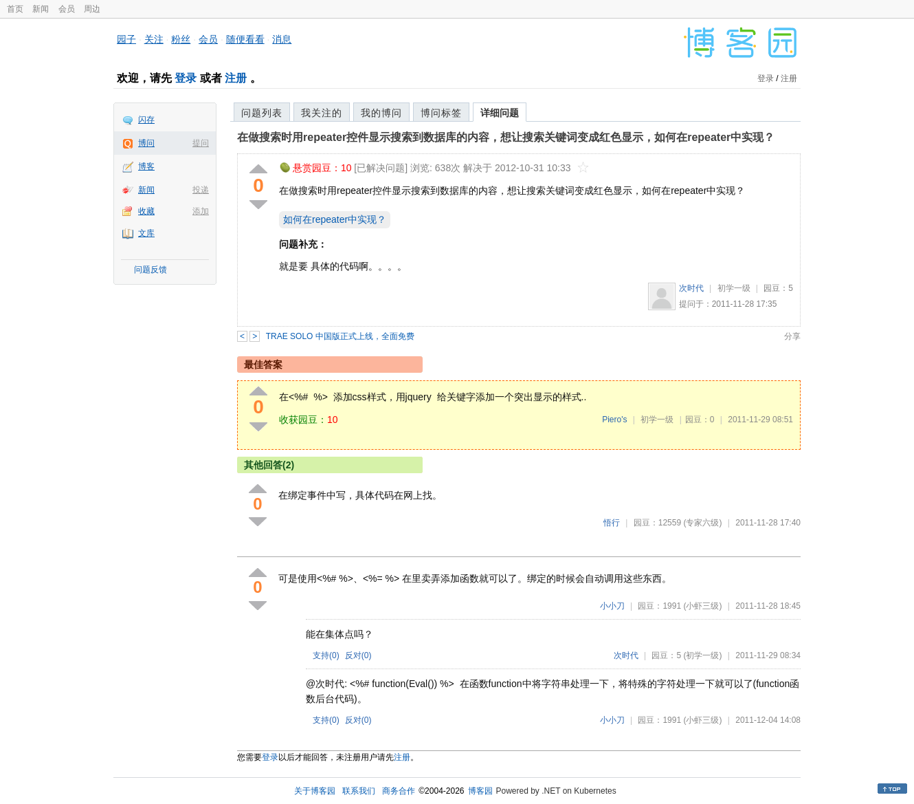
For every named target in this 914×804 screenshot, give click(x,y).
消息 (281, 39)
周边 (92, 9)
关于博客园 (314, 791)
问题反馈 (150, 269)
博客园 (480, 791)
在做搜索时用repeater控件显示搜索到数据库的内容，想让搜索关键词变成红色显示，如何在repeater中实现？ (505, 137)
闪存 (146, 119)
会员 (66, 9)
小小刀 (612, 606)
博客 (146, 166)
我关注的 (321, 112)
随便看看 (245, 39)
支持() (326, 655)
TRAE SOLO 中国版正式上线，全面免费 (340, 336)
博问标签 (441, 112)
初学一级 (733, 288)
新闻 (40, 9)
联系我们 (358, 791)
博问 (146, 143)
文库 (146, 233)
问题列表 (261, 112)
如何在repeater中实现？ (334, 219)
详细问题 (499, 112)
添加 (200, 211)
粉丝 (180, 39)
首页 (15, 9)
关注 (154, 39)
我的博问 (381, 112)
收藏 (146, 211)
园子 (126, 39)
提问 (200, 143)
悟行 (611, 523)
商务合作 (398, 791)
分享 (792, 336)
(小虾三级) (702, 606)
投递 (200, 190)
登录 (186, 78)
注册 (236, 78)
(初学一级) (702, 655)
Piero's (614, 419)
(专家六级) (702, 523)
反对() (358, 655)
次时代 (691, 288)
